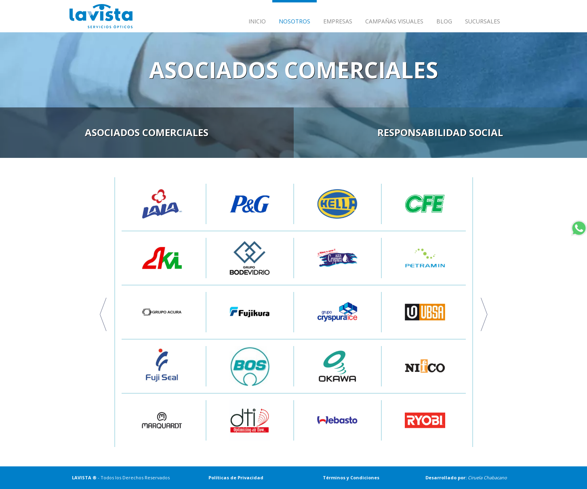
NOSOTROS (294, 21)
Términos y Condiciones (351, 477)
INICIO (257, 21)
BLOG (444, 21)
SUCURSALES (482, 21)
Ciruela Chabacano (487, 477)
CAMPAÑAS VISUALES (394, 21)
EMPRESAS (337, 21)
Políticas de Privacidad (235, 477)
